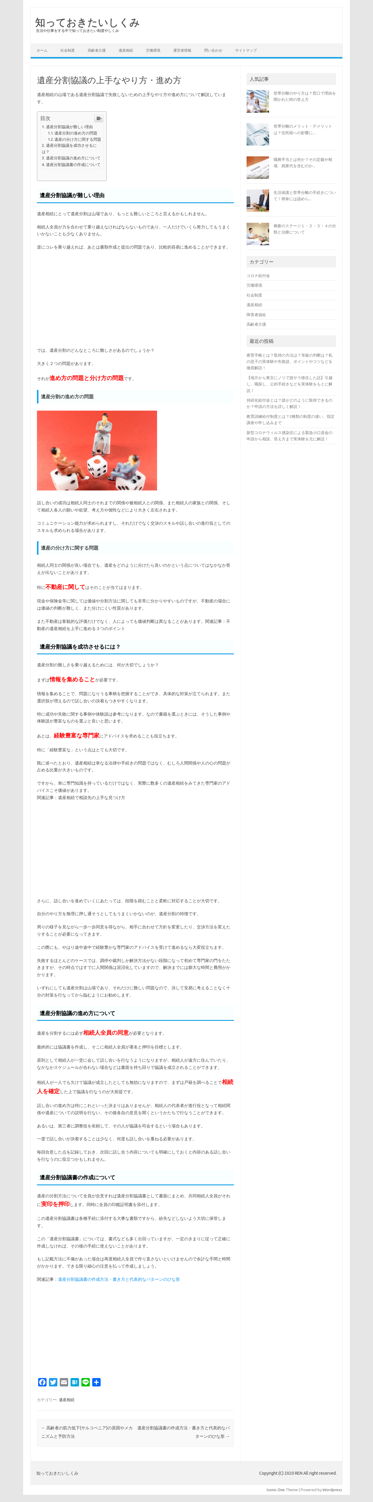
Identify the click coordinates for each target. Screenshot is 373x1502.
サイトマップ (246, 50)
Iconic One (276, 1490)
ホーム (42, 50)
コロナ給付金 (258, 275)
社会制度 (67, 50)
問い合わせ (213, 50)
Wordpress (332, 1490)
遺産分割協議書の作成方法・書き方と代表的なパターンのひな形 (119, 1279)
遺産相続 (126, 50)
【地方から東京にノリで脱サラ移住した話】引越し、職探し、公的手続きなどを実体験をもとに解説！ (289, 384)
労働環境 (153, 50)
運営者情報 (182, 50)
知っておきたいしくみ (87, 22)
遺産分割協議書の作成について (73, 164)
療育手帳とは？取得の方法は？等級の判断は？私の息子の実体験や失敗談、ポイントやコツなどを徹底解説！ (289, 361)
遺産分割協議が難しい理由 (69, 127)
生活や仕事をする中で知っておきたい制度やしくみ (77, 30)
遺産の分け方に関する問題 (77, 139)
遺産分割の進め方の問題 (75, 133)
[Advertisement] (135, 299)
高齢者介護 (97, 50)
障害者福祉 (256, 314)
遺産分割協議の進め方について (73, 158)
